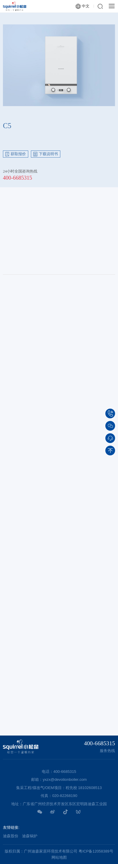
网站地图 (59, 857)
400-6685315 (17, 179)
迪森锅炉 (29, 836)
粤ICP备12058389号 (96, 851)
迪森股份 (10, 836)
